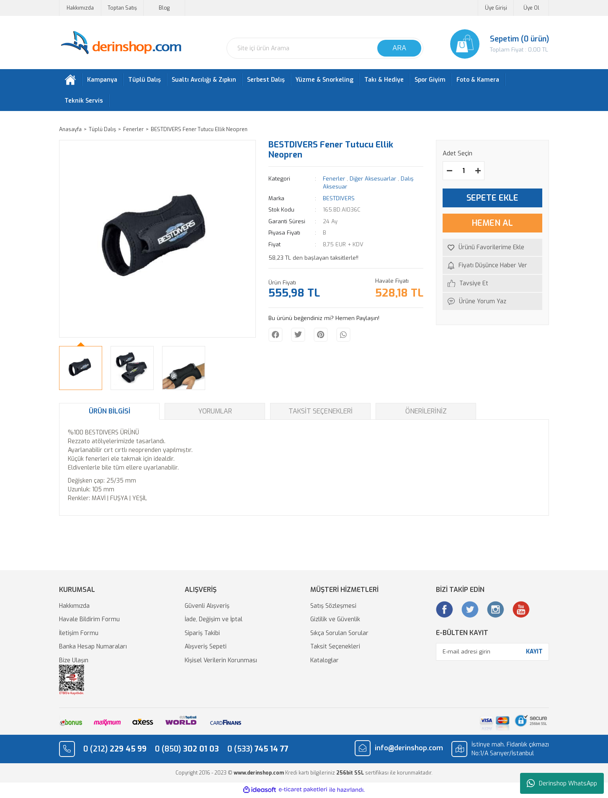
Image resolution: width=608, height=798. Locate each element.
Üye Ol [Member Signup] (531, 8)
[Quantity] (463, 172)
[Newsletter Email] (492, 653)
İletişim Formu (78, 635)
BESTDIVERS (339, 200)
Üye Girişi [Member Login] (496, 8)
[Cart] (492, 44)
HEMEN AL (492, 224)
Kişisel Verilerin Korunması (221, 662)
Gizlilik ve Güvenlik (335, 621)
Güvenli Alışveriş (207, 608)
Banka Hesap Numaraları (93, 648)
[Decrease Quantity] (449, 172)
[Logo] (121, 43)
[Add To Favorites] (492, 249)
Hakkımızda (80, 8)
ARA (399, 48)
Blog (164, 8)
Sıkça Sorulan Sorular (339, 635)
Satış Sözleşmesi (333, 608)
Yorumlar (215, 412)
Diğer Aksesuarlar (373, 180)
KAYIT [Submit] (534, 653)
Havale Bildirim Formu (89, 621)
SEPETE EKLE (492, 199)
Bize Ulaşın (73, 662)
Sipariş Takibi (202, 635)
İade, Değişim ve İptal (213, 621)
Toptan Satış (122, 8)
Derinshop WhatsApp (562, 783)
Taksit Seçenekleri (321, 412)
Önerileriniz (426, 412)
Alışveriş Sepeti (206, 648)
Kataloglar (324, 662)
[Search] (325, 48)
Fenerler (334, 180)
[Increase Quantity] (477, 172)
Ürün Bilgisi (109, 412)
